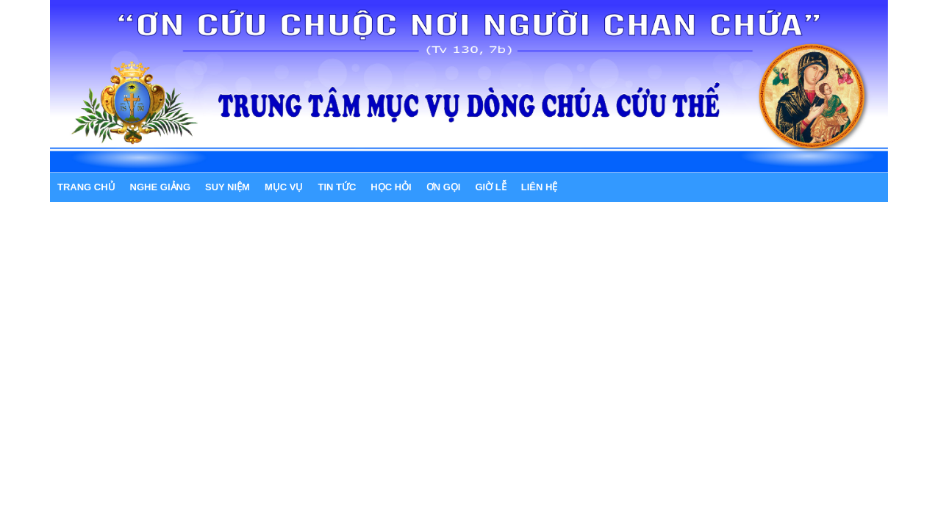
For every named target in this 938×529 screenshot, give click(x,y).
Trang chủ (86, 186)
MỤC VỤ (284, 186)
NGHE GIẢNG (160, 186)
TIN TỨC (337, 186)
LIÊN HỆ (539, 186)
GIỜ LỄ (490, 186)
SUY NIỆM (227, 186)
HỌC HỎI (390, 186)
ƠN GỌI (443, 186)
